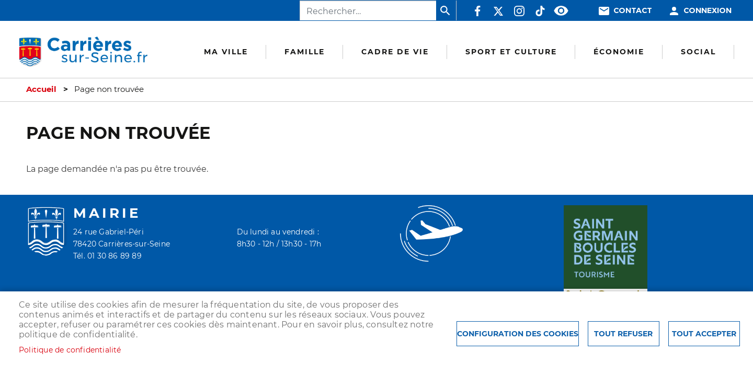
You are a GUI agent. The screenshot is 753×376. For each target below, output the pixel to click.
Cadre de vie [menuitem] (395, 51)
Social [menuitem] (698, 51)
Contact (632, 11)
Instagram (519, 11)
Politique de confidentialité (70, 350)
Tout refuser (623, 334)
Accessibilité (561, 11)
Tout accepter (704, 334)
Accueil (41, 89)
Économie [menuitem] (619, 51)
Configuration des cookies (517, 334)
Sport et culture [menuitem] (511, 51)
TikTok (540, 11)
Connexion (707, 11)
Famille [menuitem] (304, 51)
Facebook (477, 11)
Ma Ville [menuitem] (226, 51)
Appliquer (446, 10)
